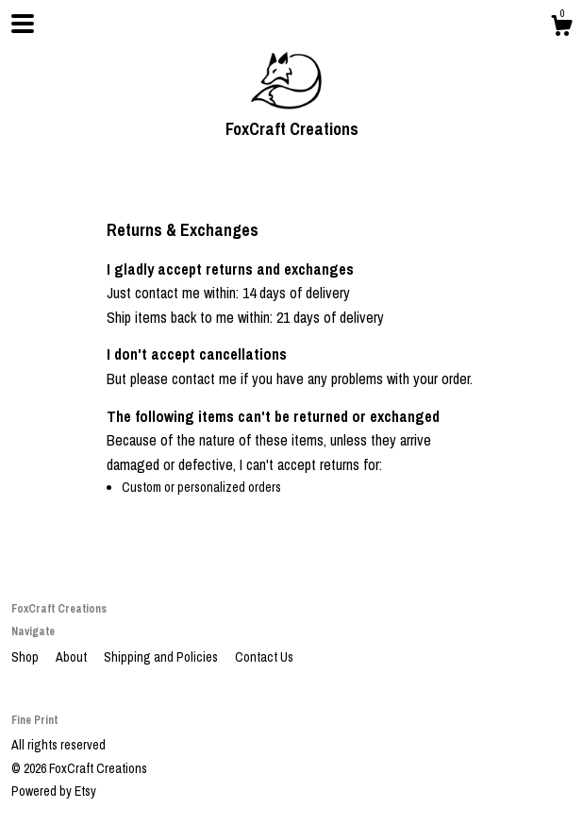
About (73, 656)
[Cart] (561, 28)
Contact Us (264, 656)
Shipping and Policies (162, 656)
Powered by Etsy (53, 791)
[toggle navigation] (22, 23)
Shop (26, 656)
